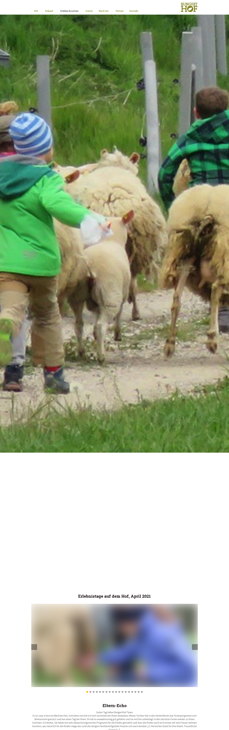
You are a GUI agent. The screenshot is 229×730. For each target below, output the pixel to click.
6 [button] (103, 692)
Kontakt (134, 11)
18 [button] (142, 692)
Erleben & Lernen (69, 11)
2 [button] (90, 692)
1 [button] (87, 692)
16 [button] (135, 692)
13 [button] (126, 692)
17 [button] (138, 692)
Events (89, 11)
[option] (114, 645)
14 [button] (129, 692)
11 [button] (119, 692)
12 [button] (122, 692)
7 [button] (106, 692)
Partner (120, 11)
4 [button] (97, 692)
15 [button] (132, 692)
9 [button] (113, 692)
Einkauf (49, 11)
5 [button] (100, 692)
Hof (36, 11)
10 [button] (116, 692)
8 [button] (110, 692)
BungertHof (189, 7)
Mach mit (104, 11)
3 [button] (93, 692)
